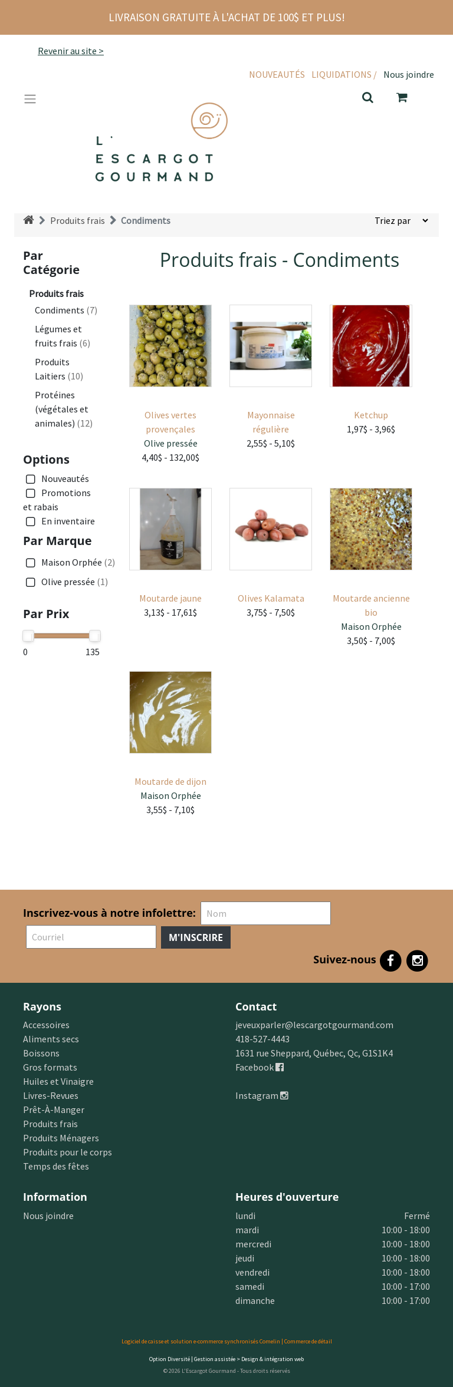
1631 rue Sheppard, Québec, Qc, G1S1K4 (314, 1053)
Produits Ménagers (61, 1138)
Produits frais (77, 220)
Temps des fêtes (56, 1166)
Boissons (41, 1053)
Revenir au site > (71, 51)
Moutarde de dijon (170, 781)
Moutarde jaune (170, 598)
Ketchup (371, 415)
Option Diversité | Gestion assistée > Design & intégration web (226, 1359)
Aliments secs (51, 1039)
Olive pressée (65, 582)
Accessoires (46, 1025)
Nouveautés (277, 74)
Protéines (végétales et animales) (64, 409)
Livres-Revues (50, 1095)
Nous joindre (408, 74)
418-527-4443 (262, 1039)
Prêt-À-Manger (53, 1109)
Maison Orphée (69, 562)
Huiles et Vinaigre (58, 1081)
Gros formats (50, 1067)
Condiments (145, 220)
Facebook (259, 1067)
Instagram (261, 1095)
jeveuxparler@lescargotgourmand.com (314, 1025)
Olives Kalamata (271, 598)
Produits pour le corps (67, 1152)
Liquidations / (344, 74)
